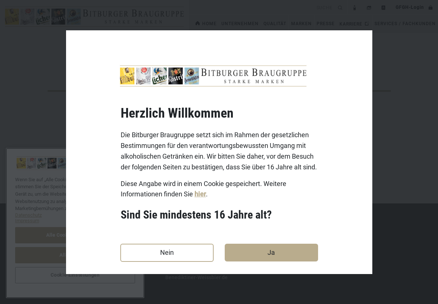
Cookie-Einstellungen (75, 275)
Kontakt (57, 231)
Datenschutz (62, 254)
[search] (262, 7)
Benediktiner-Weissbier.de (196, 277)
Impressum (61, 243)
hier (200, 194)
